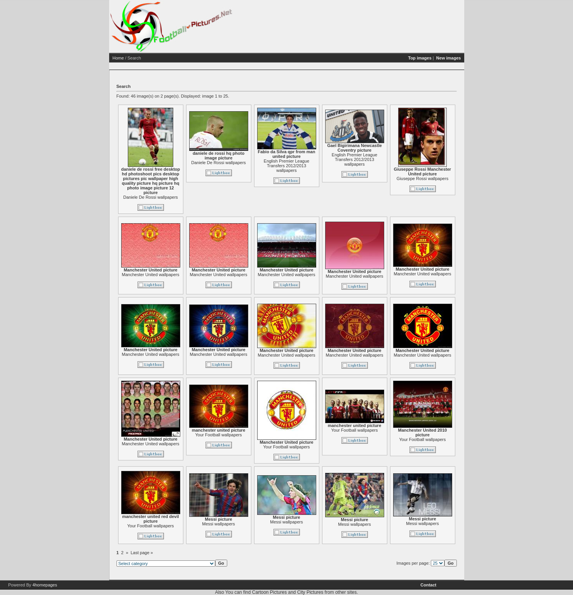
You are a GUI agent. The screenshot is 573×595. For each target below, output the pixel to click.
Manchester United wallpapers (180, 274)
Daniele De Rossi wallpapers (180, 197)
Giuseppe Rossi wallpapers (452, 178)
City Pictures (310, 592)
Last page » (171, 552)
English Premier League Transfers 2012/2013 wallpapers (316, 166)
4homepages (44, 585)
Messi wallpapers (248, 524)
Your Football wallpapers (248, 434)
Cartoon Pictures (269, 592)
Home (148, 58)
